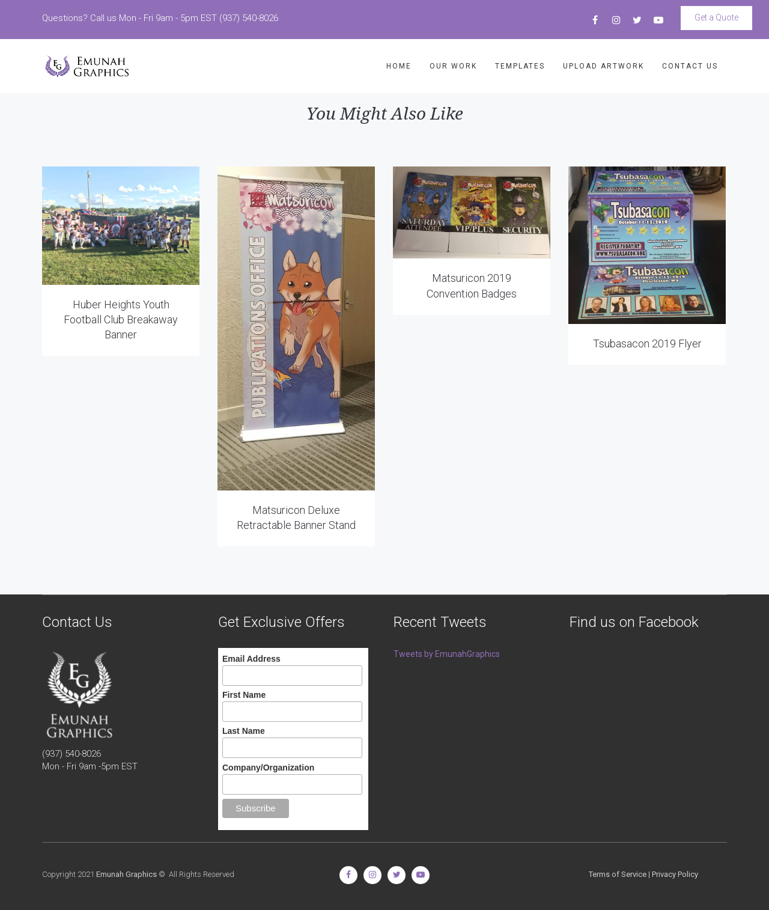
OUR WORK (453, 66)
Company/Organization (268, 767)
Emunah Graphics (126, 874)
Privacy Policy (675, 874)
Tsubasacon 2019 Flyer (647, 343)
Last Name (243, 731)
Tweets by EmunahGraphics (447, 654)
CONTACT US (690, 66)
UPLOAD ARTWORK (603, 66)
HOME (399, 66)
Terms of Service (617, 874)
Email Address (251, 659)
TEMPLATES (520, 66)
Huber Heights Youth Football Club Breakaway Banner (121, 319)
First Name (244, 695)
